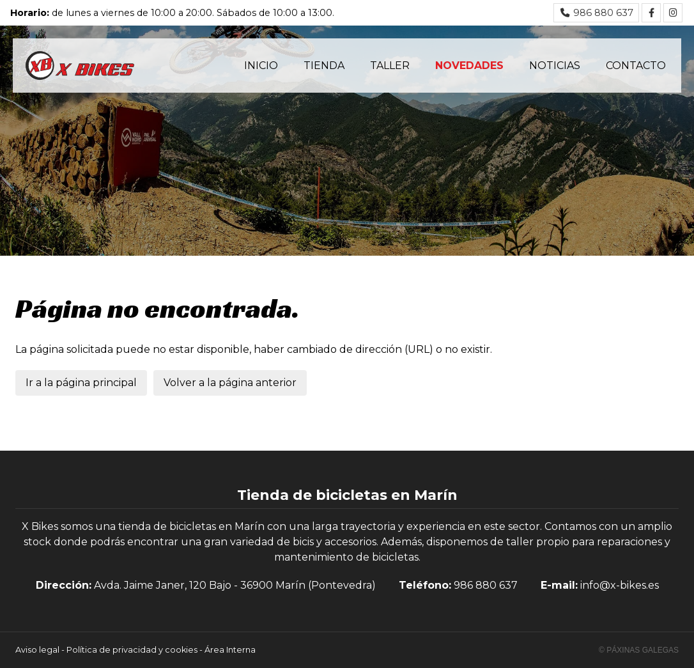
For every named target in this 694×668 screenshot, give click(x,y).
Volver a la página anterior (230, 383)
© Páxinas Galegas (639, 650)
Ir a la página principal (81, 383)
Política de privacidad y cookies (131, 650)
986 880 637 (486, 585)
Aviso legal (37, 650)
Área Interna (230, 650)
